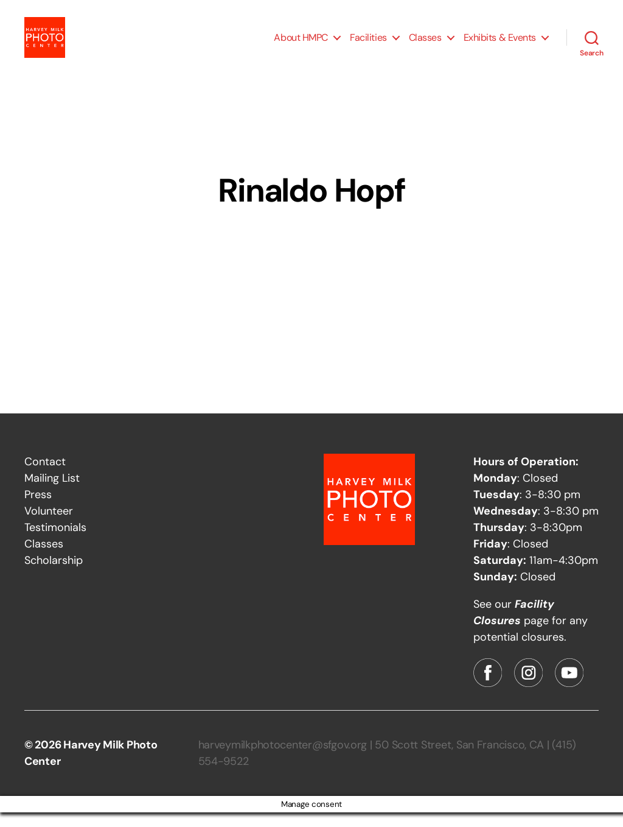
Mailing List (52, 492)
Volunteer (48, 525)
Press (38, 509)
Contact (45, 476)
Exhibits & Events (500, 44)
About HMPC (301, 44)
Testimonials (55, 542)
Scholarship (53, 575)
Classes (425, 44)
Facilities (368, 44)
